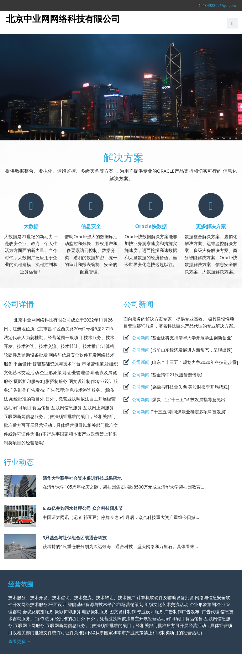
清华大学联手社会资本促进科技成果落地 (82, 478)
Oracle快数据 (150, 226)
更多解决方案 (211, 226)
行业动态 (19, 462)
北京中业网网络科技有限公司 (63, 18)
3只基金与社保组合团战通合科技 (75, 538)
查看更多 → (19, 641)
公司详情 (19, 304)
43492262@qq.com (219, 5)
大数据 (31, 226)
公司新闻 (139, 304)
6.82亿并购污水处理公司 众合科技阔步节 (83, 508)
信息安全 (91, 226)
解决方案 (123, 157)
